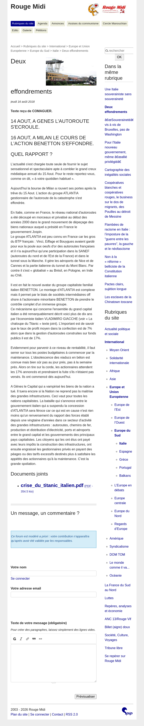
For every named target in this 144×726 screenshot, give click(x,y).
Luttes (109, 598)
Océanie (116, 575)
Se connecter (20, 578)
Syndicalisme (119, 546)
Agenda (42, 23)
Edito (15, 30)
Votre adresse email (26, 588)
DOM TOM (117, 554)
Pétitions (41, 30)
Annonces (58, 23)
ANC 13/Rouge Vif (118, 619)
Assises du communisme (83, 23)
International (57, 46)
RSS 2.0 (72, 714)
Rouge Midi (28, 6)
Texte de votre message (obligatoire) (39, 623)
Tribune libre (114, 648)
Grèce (123, 459)
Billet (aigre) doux (117, 627)
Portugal (125, 467)
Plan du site (19, 714)
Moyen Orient (119, 350)
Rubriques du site (23, 23)
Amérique (116, 538)
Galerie (27, 30)
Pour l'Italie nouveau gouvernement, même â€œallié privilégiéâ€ (116, 152)
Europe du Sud (39, 50)
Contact (57, 714)
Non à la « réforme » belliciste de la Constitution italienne (115, 266)
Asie (113, 379)
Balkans (125, 475)
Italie (56, 50)
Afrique (115, 371)
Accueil (15, 46)
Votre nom (18, 567)
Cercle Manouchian (115, 23)
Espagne (125, 451)
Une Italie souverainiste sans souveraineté (118, 94)
